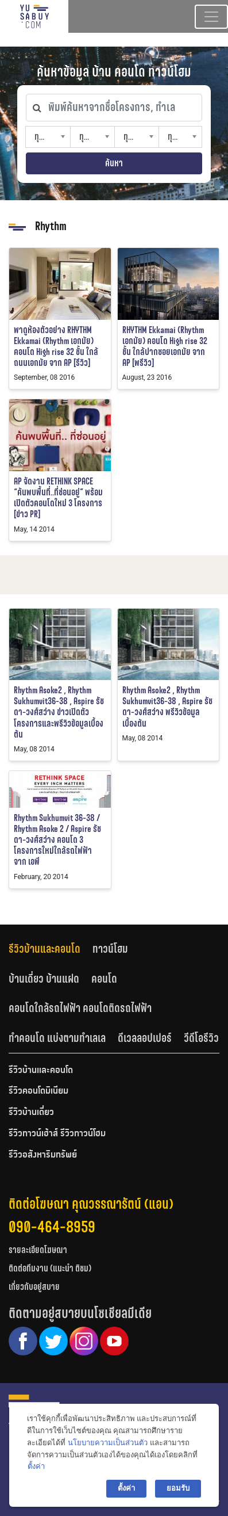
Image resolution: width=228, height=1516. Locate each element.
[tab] (50, 949)
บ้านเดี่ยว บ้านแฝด (44, 979)
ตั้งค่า (36, 1466)
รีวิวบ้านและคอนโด (44, 949)
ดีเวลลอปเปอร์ (145, 1038)
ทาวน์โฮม (110, 949)
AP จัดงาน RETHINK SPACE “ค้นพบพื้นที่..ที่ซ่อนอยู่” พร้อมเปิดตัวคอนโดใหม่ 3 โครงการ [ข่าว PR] (58, 498)
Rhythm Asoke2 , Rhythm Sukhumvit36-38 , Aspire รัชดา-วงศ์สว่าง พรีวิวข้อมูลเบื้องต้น (167, 706)
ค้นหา (114, 163)
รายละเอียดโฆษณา (38, 1250)
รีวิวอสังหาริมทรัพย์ (43, 1155)
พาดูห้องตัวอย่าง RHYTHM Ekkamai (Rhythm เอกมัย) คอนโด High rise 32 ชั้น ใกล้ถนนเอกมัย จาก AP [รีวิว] (56, 346)
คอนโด (104, 979)
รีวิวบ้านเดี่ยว (31, 1112)
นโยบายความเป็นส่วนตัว (108, 1442)
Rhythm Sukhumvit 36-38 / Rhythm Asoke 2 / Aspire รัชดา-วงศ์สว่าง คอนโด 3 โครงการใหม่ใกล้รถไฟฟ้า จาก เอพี (57, 840)
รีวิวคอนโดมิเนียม (38, 1091)
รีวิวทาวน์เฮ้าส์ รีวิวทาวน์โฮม (57, 1134)
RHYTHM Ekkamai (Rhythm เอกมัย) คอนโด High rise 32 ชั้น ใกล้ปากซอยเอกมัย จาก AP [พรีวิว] (164, 346)
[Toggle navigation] (211, 17)
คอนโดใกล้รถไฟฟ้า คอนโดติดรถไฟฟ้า (80, 1008)
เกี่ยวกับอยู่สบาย (34, 1286)
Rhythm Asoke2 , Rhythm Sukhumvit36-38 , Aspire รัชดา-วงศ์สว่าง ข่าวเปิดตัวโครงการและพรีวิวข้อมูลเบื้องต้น (59, 712)
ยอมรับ (178, 1488)
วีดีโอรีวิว (201, 1038)
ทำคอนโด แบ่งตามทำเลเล (57, 1038)
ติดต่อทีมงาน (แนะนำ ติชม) (50, 1268)
